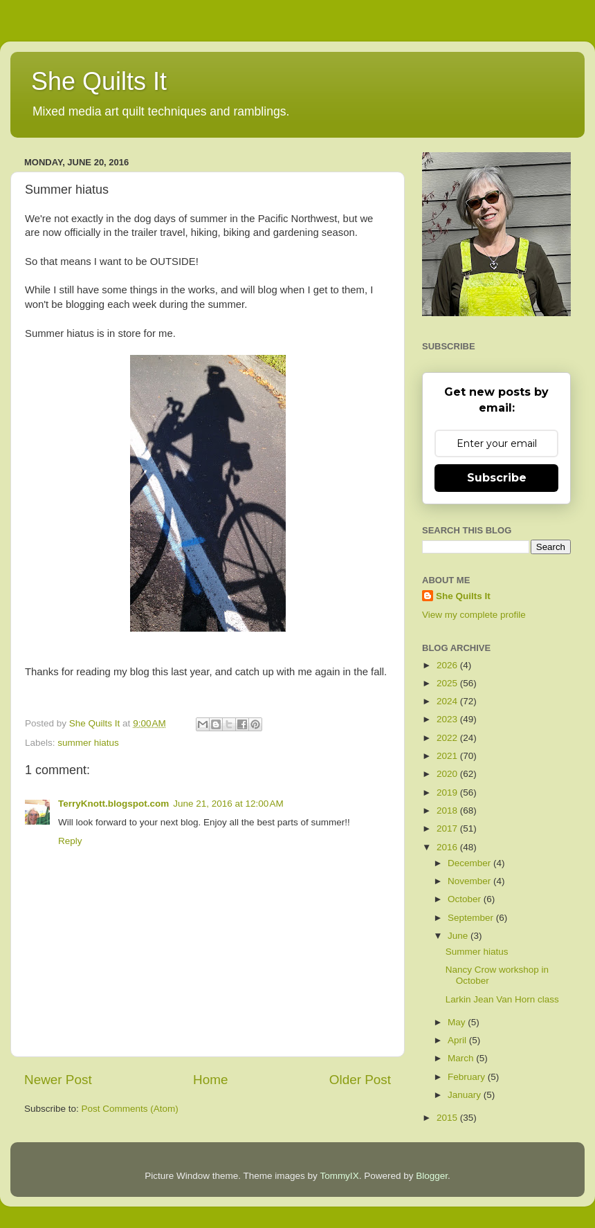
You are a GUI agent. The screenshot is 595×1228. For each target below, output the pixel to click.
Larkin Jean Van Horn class (502, 999)
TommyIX (339, 1176)
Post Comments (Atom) (130, 1108)
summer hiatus (88, 742)
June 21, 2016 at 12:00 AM (228, 803)
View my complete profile (474, 615)
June (459, 936)
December (470, 863)
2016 (448, 847)
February (468, 1077)
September (472, 918)
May (458, 1022)
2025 (448, 683)
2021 (448, 756)
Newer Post (58, 1079)
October (466, 899)
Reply (70, 841)
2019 (448, 792)
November (470, 881)
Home (210, 1079)
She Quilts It (99, 81)
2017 (448, 828)
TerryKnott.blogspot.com (113, 803)
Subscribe (497, 477)
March (462, 1058)
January (466, 1095)
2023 (448, 719)
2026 (448, 665)
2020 (448, 774)
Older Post (360, 1079)
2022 (448, 738)
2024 (448, 701)
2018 (448, 810)
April (458, 1040)
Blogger (432, 1176)
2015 (448, 1117)
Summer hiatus (477, 951)
